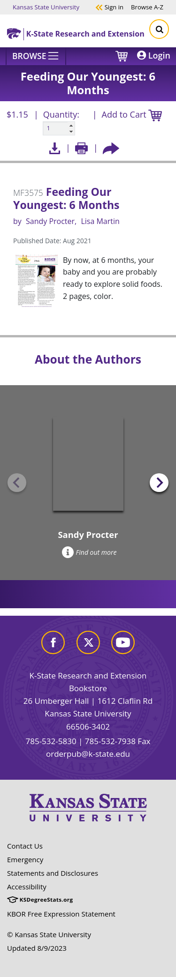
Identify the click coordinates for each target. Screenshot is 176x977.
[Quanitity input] (59, 128)
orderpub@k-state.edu (88, 753)
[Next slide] (159, 482)
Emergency (25, 859)
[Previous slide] (17, 482)
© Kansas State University (49, 934)
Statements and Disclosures (52, 873)
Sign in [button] (109, 6)
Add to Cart (132, 115)
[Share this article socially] (111, 148)
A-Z (147, 6)
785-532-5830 (50, 741)
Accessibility (26, 886)
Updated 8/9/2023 (37, 948)
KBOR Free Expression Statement (61, 913)
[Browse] (36, 56)
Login (153, 55)
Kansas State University (46, 6)
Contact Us (25, 845)
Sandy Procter (50, 221)
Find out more (89, 552)
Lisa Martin (100, 221)
